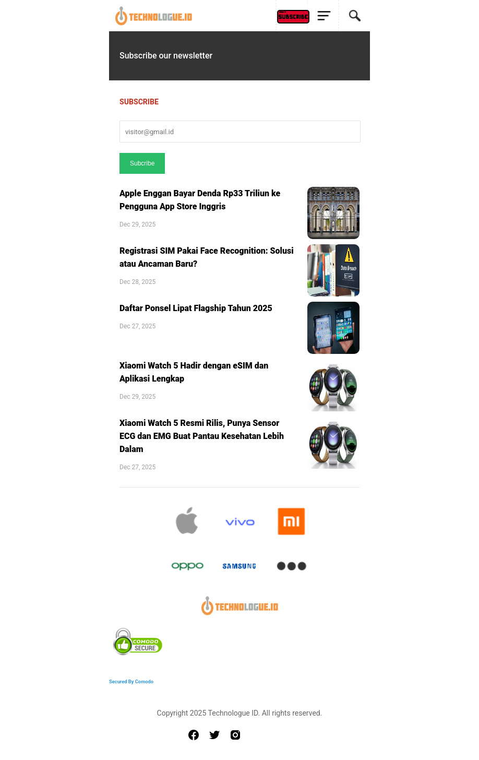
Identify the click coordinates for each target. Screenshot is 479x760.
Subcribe (142, 163)
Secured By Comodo (131, 681)
